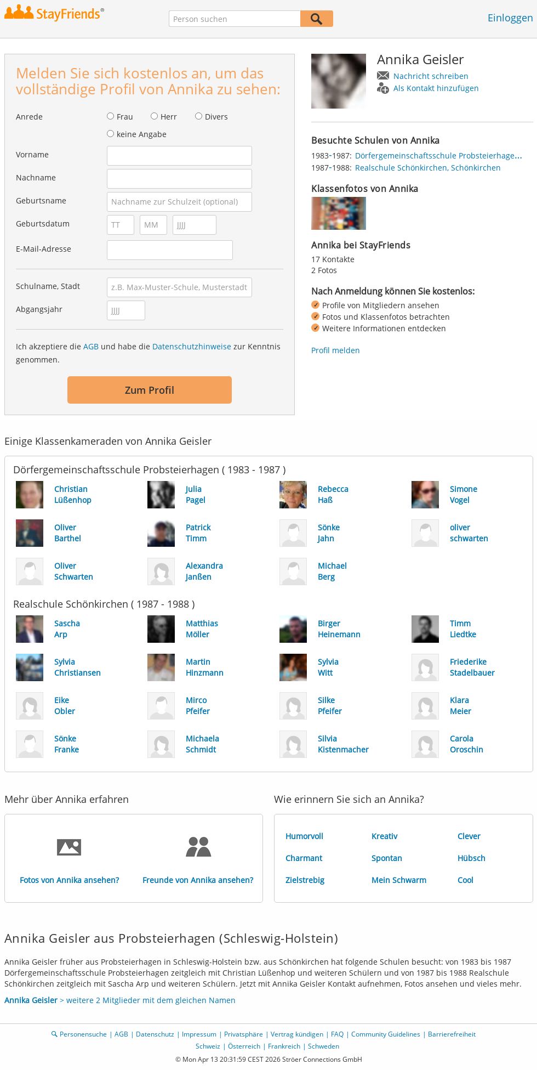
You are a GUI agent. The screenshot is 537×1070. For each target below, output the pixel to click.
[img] (338, 213)
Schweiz (208, 1046)
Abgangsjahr (39, 309)
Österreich (244, 1046)
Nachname (36, 177)
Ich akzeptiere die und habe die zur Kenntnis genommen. (148, 353)
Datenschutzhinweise (191, 346)
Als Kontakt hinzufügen (436, 88)
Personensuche (83, 1034)
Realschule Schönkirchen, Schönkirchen (428, 167)
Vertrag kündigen (297, 1034)
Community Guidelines (385, 1034)
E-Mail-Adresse (43, 249)
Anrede (29, 116)
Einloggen (510, 17)
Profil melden (335, 350)
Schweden (323, 1046)
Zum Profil (149, 390)
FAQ (337, 1034)
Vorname (32, 154)
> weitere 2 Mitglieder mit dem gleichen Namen (120, 1000)
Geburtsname (41, 200)
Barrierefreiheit (452, 1034)
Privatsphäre (243, 1034)
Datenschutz (155, 1034)
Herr (169, 116)
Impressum (199, 1034)
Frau (125, 116)
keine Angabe (142, 134)
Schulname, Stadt (48, 286)
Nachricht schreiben (431, 76)
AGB (91, 346)
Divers (216, 116)
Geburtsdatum (43, 223)
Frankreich (284, 1046)
